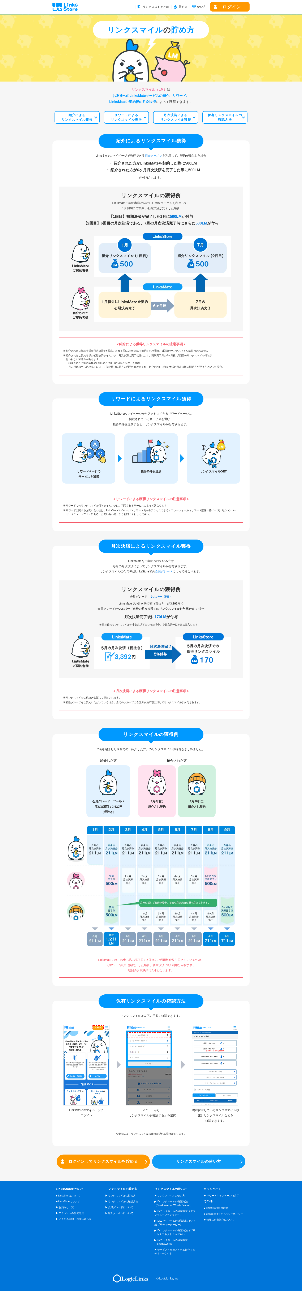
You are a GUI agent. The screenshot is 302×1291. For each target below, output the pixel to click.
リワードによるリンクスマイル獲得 (126, 117)
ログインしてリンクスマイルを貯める (103, 1161)
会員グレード (164, 571)
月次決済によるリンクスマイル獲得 (175, 117)
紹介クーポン (153, 155)
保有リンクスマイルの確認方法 (225, 117)
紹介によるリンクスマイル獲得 (77, 117)
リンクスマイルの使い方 (198, 1161)
